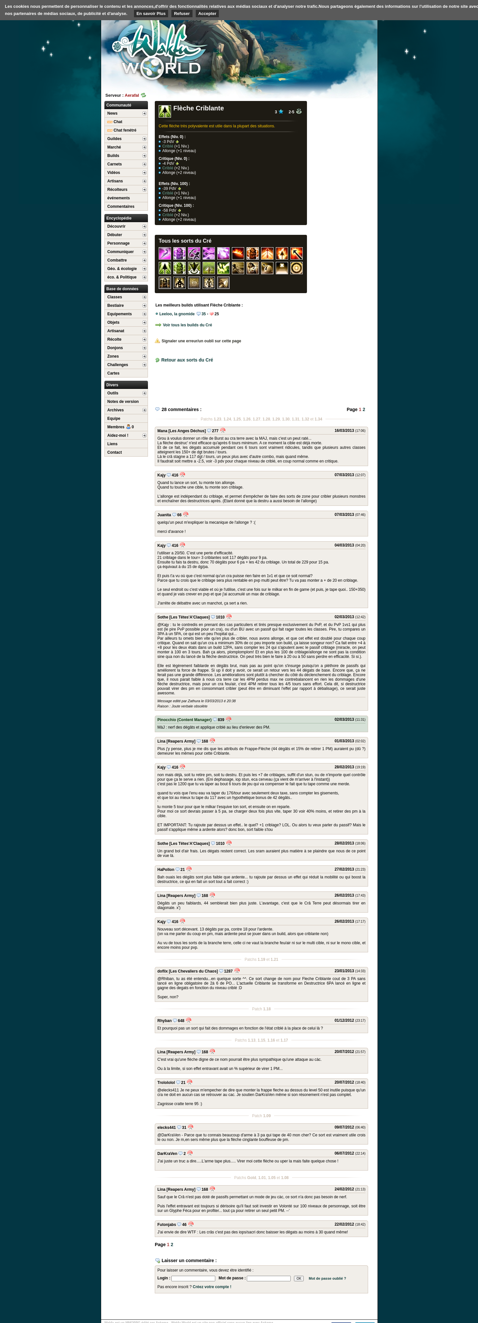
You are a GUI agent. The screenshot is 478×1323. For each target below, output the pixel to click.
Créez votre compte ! (212, 1287)
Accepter (207, 13)
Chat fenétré (121, 130)
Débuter (114, 235)
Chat (114, 122)
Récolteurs (117, 189)
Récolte (114, 339)
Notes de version (123, 401)
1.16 (271, 1040)
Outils (112, 393)
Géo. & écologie (122, 268)
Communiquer (120, 251)
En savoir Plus (151, 13)
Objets (113, 322)
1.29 (276, 419)
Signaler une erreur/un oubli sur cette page (198, 341)
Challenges (117, 365)
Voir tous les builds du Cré (183, 325)
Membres (120, 427)
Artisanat (115, 331)
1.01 (262, 1177)
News (112, 113)
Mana (162, 431)
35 (201, 314)
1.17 (284, 1040)
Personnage (118, 243)
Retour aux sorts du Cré (187, 360)
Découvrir (116, 226)
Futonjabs (166, 1224)
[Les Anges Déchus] (187, 431)
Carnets (114, 164)
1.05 (271, 1177)
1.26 (246, 419)
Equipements (119, 314)
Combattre (117, 260)
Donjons (115, 348)
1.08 (284, 1177)
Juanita (164, 515)
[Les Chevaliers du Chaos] (193, 971)
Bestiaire (115, 305)
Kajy (161, 475)
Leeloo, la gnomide (177, 314)
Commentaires (120, 206)
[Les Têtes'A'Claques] (189, 617)
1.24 (227, 419)
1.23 (217, 419)
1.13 (251, 1040)
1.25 (237, 419)
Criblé (167, 146)
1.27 (256, 419)
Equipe (113, 418)
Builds (113, 155)
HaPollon (165, 869)
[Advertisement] (329, 50)
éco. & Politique (122, 277)
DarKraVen (167, 1153)
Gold (251, 1177)
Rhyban (164, 1020)
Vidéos (113, 172)
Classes (114, 297)
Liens (112, 444)
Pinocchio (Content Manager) (184, 720)
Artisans (115, 181)
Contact (114, 452)
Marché (114, 147)
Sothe (162, 617)
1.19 (261, 959)
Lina (161, 741)
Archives (115, 410)
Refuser (182, 13)
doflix (162, 971)
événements (118, 198)
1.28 (266, 419)
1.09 (267, 1116)
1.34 (318, 419)
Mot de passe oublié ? (327, 1278)
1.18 (267, 1009)
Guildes (114, 138)
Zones (113, 356)
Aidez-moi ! (117, 435)
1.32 (305, 419)
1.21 (274, 959)
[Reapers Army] (180, 741)
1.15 (261, 1040)
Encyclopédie (118, 218)
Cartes (113, 373)
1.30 (285, 419)
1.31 (295, 419)
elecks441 (166, 1127)
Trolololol (166, 1082)
